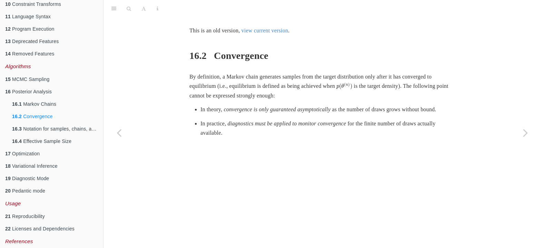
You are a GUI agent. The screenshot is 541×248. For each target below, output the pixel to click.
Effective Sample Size (41, 141)
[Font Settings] (143, 8)
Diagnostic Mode (27, 178)
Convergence (32, 116)
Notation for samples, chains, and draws (57, 129)
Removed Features (29, 53)
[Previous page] (119, 132)
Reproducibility (25, 216)
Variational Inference (31, 166)
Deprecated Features (32, 41)
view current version (265, 30)
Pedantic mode (25, 191)
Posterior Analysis (28, 91)
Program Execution (30, 29)
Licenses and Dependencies (40, 228)
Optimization (22, 153)
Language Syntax (28, 16)
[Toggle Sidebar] (113, 8)
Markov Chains (34, 104)
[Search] (128, 8)
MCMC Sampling (27, 79)
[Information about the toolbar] (157, 8)
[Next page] (525, 132)
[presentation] (344, 86)
